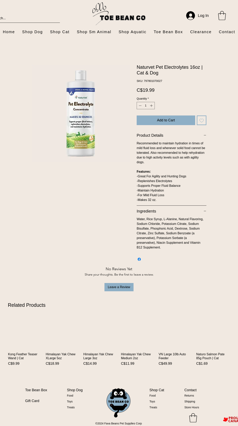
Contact (190, 390)
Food (70, 395)
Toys (70, 401)
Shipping (189, 401)
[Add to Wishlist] (201, 120)
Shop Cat (156, 390)
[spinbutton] (145, 105)
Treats (71, 407)
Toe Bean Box (36, 390)
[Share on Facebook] (139, 259)
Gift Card (32, 401)
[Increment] (151, 105)
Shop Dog (75, 390)
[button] (222, 15)
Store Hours (191, 407)
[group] (119, 348)
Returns (189, 395)
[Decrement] (139, 105)
